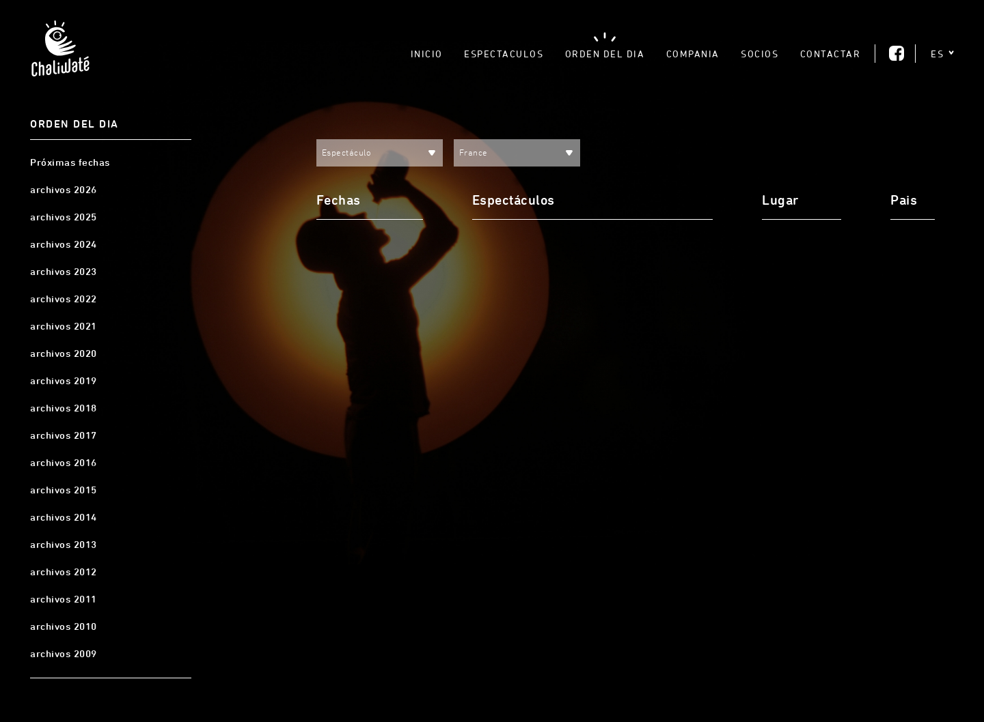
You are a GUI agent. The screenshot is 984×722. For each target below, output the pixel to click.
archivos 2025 (63, 217)
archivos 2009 (63, 654)
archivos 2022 (63, 299)
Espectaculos (503, 53)
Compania (693, 53)
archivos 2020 (63, 353)
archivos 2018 (63, 408)
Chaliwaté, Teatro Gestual (60, 52)
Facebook (896, 53)
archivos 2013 (63, 544)
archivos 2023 (63, 271)
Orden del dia (605, 53)
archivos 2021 (63, 326)
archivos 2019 (63, 381)
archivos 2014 (63, 517)
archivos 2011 (63, 599)
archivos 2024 (63, 244)
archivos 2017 (63, 435)
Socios (759, 53)
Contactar (830, 53)
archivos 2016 (63, 463)
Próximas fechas (70, 162)
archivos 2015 (63, 490)
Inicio (427, 53)
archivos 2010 (63, 626)
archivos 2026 (63, 190)
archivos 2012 (63, 572)
